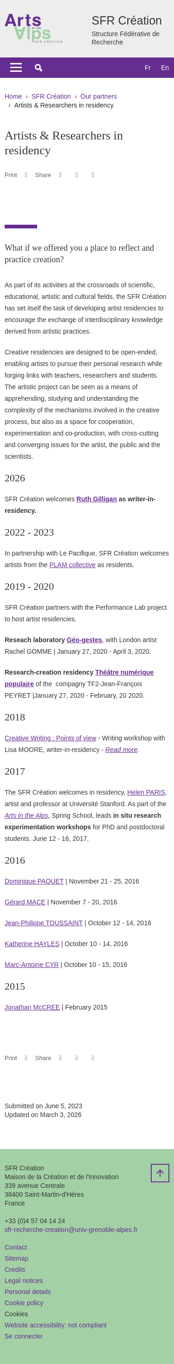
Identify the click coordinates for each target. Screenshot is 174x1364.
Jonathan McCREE (32, 1007)
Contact (16, 1247)
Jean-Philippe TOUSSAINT (44, 923)
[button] (38, 67)
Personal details (28, 1291)
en (165, 67)
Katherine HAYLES (32, 943)
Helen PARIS (146, 792)
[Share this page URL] (93, 175)
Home (13, 96)
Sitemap (16, 1258)
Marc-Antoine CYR (32, 964)
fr (148, 67)
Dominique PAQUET (34, 881)
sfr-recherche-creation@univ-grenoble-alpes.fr (71, 1229)
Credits (15, 1269)
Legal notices (24, 1280)
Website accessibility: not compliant (56, 1325)
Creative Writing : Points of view (50, 738)
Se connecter (24, 1336)
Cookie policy (24, 1303)
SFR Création (51, 96)
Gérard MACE (25, 902)
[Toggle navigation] (16, 67)
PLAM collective (72, 564)
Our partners (99, 96)
